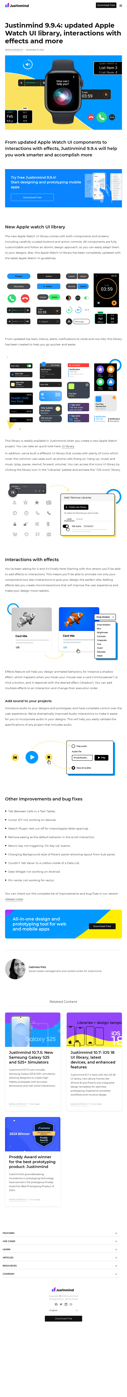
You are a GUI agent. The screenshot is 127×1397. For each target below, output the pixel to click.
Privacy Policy (56, 1299)
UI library (68, 446)
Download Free (106, 5)
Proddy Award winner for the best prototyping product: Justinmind (32, 1162)
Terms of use (71, 1299)
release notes (14, 899)
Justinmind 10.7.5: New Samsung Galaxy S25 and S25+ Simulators (31, 1057)
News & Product (14, 50)
